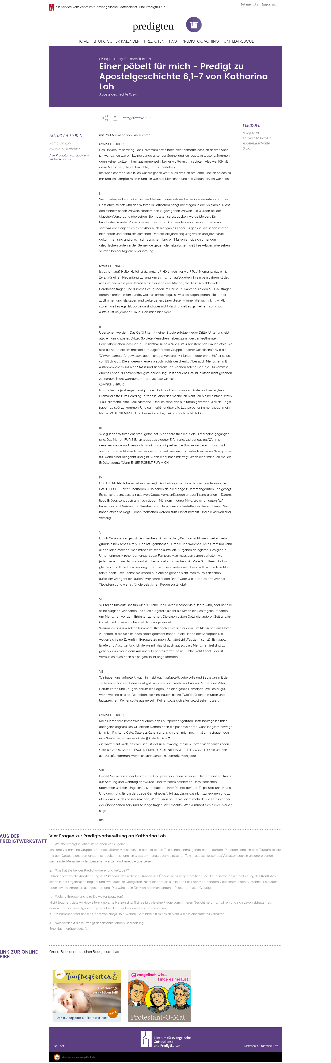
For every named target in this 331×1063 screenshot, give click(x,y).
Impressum (269, 4)
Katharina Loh (60, 143)
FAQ (173, 41)
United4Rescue (239, 41)
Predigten (154, 41)
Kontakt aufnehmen (64, 148)
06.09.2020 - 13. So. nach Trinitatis (125, 59)
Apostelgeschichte (113, 94)
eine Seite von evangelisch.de (78, 1057)
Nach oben (59, 1046)
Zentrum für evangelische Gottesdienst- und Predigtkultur (122, 7)
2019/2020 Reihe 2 (257, 138)
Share (104, 118)
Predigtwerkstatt (134, 118)
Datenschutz (249, 4)
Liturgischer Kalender (116, 41)
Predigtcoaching (200, 41)
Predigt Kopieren (115, 118)
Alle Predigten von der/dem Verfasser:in (69, 157)
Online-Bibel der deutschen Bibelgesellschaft (84, 952)
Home (83, 41)
